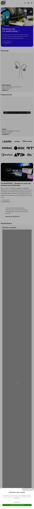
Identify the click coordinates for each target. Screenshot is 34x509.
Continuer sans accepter (28, 489)
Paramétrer (17, 502)
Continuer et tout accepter (17, 505)
